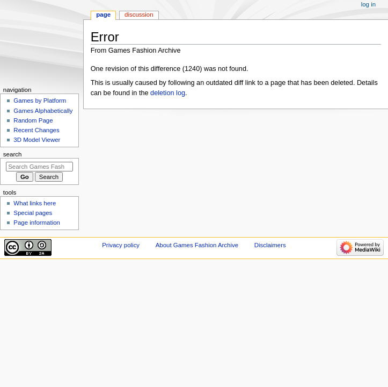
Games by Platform (39, 100)
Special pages (32, 213)
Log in (368, 4)
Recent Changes (36, 130)
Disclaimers (270, 245)
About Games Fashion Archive (197, 245)
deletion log (167, 93)
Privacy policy (121, 245)
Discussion (139, 14)
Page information (36, 222)
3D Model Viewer (36, 140)
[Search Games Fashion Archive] (39, 166)
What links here (34, 203)
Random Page (33, 120)
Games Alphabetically (42, 111)
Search (12, 154)
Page (103, 14)
